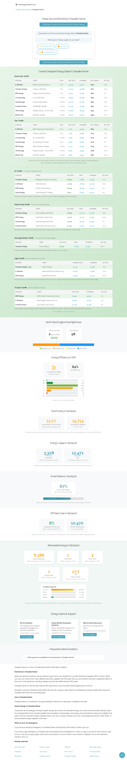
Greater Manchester (23, 10)
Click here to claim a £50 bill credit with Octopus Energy (63, 24)
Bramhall (18, 757)
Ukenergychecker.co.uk (26, 5)
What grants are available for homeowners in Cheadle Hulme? (50, 658)
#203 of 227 (51, 603)
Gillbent (67, 748)
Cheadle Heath (70, 757)
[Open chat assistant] (122, 755)
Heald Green (94, 757)
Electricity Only (46, 46)
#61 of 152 (77, 603)
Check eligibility (26, 637)
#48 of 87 (64, 603)
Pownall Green (95, 752)
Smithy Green (45, 748)
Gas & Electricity (48, 52)
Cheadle (18, 752)
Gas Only (64, 46)
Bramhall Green (95, 748)
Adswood (43, 752)
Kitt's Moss (69, 752)
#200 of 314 (38, 603)
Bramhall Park (20, 748)
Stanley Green (45, 757)
